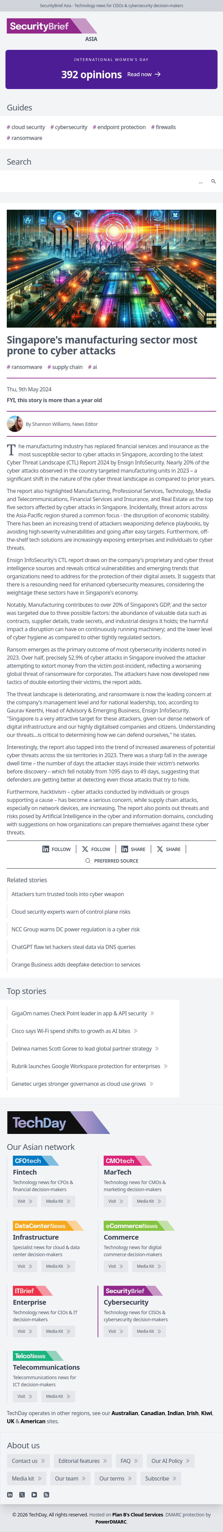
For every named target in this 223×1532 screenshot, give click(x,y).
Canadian (153, 1413)
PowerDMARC (111, 1521)
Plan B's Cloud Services (137, 1514)
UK (10, 1421)
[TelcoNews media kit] (58, 1396)
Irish (193, 1413)
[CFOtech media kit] (58, 1201)
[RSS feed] (46, 1494)
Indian (175, 1413)
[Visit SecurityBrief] (116, 1331)
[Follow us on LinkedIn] (56, 849)
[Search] (105, 181)
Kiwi (206, 1413)
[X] (22, 1494)
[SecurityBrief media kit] (149, 1331)
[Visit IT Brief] (25, 1331)
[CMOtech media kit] (149, 1201)
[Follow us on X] (96, 849)
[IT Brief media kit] (58, 1331)
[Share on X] (168, 849)
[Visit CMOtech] (116, 1201)
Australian (125, 1413)
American (33, 1421)
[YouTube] (34, 1494)
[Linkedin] (10, 1494)
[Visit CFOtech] (25, 1201)
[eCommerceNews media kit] (149, 1266)
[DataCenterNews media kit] (58, 1266)
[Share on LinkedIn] (133, 849)
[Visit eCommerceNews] (116, 1266)
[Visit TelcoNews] (25, 1396)
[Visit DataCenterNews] (25, 1266)
